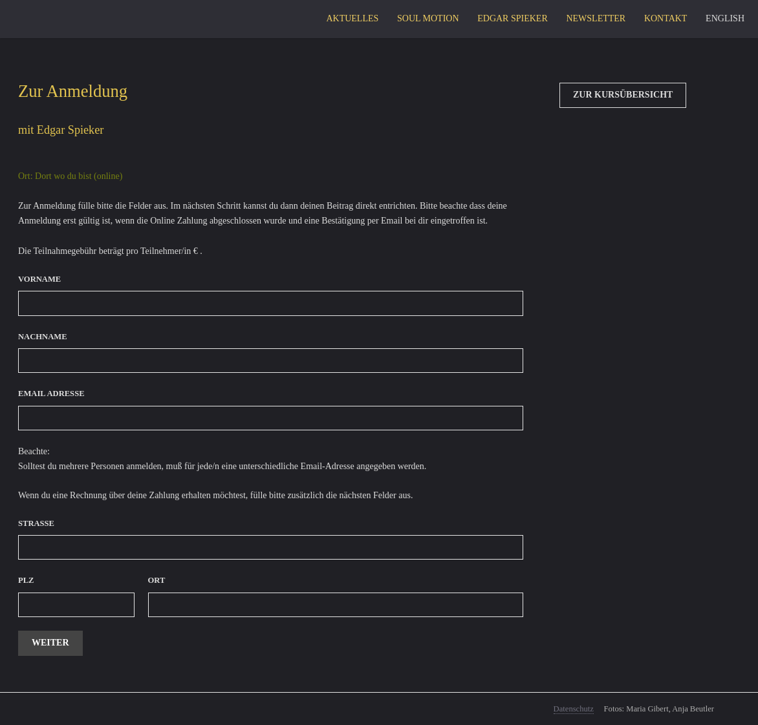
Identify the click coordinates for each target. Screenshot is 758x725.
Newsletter (595, 18)
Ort (157, 580)
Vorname (39, 279)
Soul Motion (428, 18)
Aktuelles (352, 18)
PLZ (26, 580)
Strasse (36, 523)
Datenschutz (574, 708)
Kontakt (666, 18)
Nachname (42, 336)
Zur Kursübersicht (623, 95)
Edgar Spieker (512, 18)
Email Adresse (51, 393)
